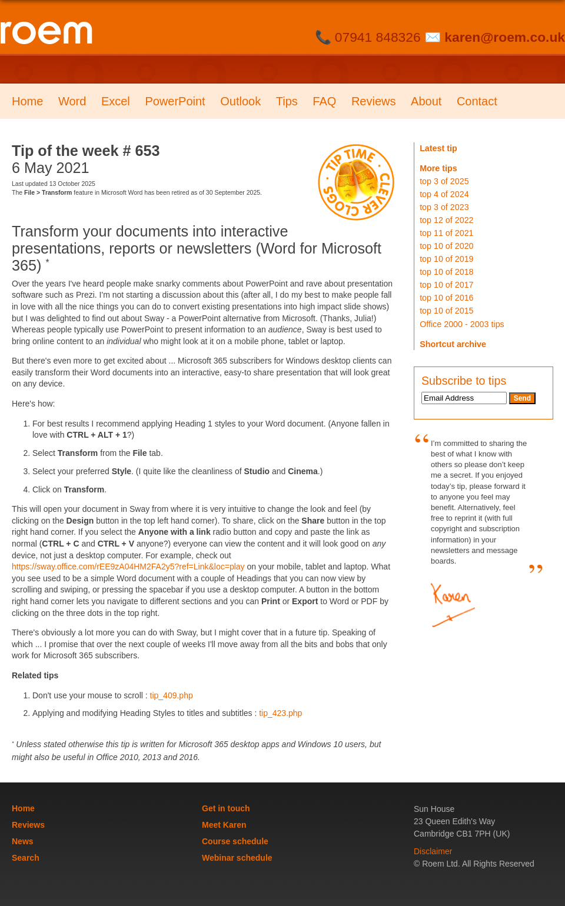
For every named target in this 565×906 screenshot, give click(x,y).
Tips (287, 101)
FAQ (324, 101)
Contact (477, 101)
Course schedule (235, 841)
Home (27, 101)
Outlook (240, 101)
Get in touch (226, 808)
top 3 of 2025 (444, 181)
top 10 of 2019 (446, 259)
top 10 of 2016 (446, 297)
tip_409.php (171, 695)
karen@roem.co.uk (504, 37)
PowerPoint (175, 101)
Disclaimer (433, 851)
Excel (115, 101)
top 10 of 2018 (446, 272)
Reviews (373, 101)
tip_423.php (280, 713)
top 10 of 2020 (446, 246)
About (426, 101)
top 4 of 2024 (444, 194)
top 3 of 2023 (444, 207)
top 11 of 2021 (446, 233)
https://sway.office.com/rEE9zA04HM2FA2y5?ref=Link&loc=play (128, 566)
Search (25, 857)
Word (72, 101)
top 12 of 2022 (446, 220)
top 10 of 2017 (446, 284)
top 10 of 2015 (446, 310)
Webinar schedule (237, 857)
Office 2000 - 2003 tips (462, 324)
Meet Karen (224, 825)
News (23, 841)
